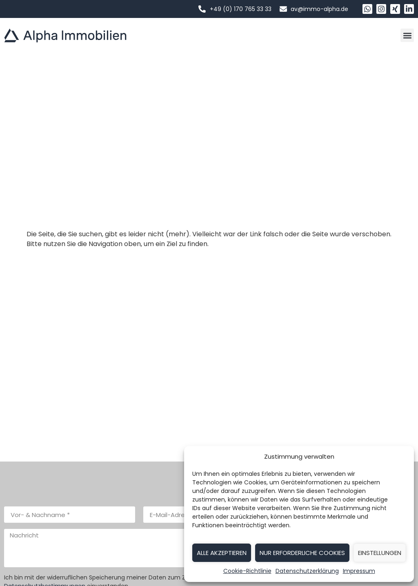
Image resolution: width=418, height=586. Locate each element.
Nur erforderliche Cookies (302, 552)
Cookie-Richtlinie (247, 571)
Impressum (359, 571)
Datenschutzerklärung (307, 571)
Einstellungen (379, 552)
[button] (407, 35)
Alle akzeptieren (222, 552)
